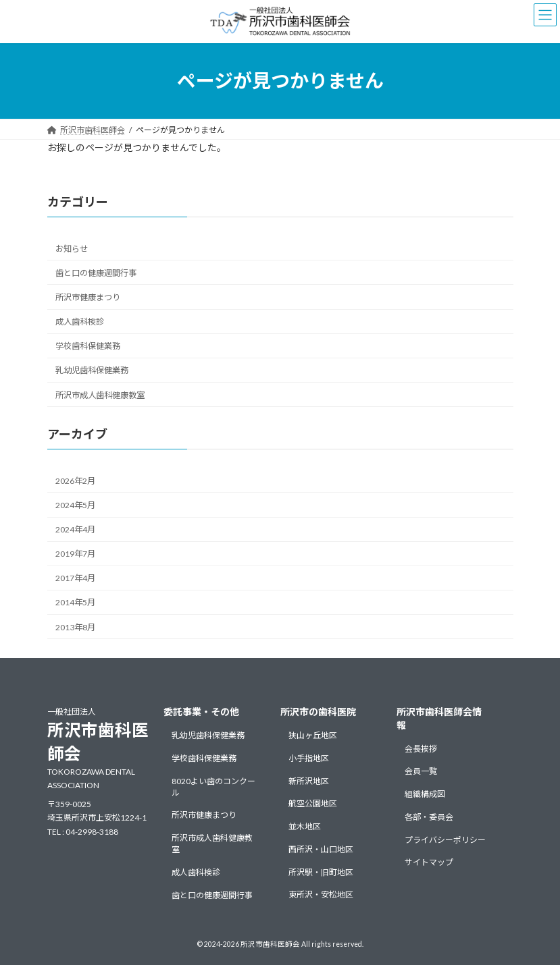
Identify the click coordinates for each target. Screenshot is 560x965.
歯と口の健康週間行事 (95, 273)
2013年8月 (75, 627)
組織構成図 (425, 794)
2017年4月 (75, 578)
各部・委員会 (429, 817)
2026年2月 (75, 481)
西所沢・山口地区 (320, 849)
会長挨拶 (421, 748)
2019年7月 (75, 554)
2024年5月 (75, 505)
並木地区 (304, 826)
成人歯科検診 (79, 321)
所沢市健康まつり (87, 297)
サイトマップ (429, 862)
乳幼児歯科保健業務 (91, 370)
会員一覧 (421, 771)
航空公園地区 (312, 803)
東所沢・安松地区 (320, 894)
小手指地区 (308, 758)
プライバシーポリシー (445, 840)
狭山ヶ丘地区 (312, 735)
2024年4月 (75, 529)
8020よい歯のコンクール (213, 786)
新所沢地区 (308, 780)
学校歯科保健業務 (87, 346)
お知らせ (71, 249)
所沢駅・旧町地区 (320, 872)
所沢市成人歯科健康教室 (100, 394)
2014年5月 (75, 602)
